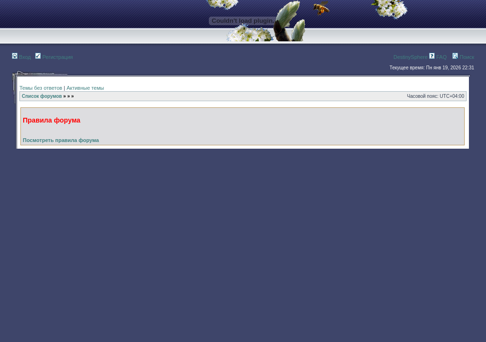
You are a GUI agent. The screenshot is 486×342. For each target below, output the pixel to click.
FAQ (438, 57)
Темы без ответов (40, 88)
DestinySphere (410, 57)
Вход (21, 57)
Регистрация (54, 57)
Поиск (463, 57)
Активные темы (85, 88)
